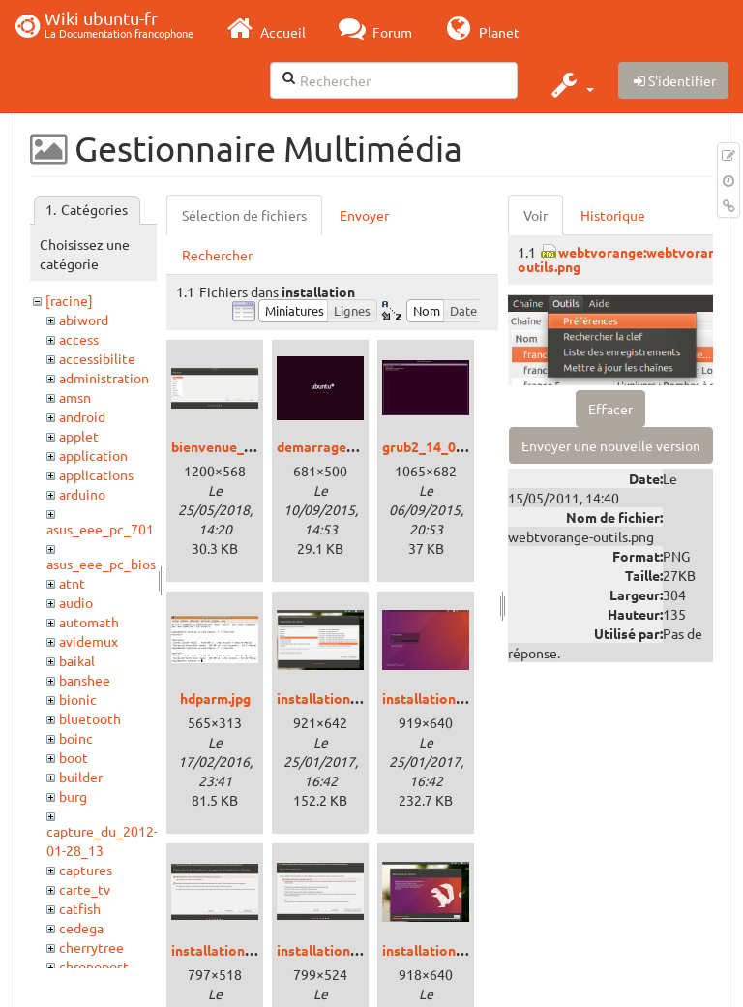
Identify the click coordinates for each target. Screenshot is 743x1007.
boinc (76, 738)
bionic (78, 699)
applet (79, 435)
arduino (82, 494)
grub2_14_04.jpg (434, 446)
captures (85, 869)
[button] (570, 84)
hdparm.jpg (215, 698)
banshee (84, 679)
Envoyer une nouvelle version (610, 445)
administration (104, 377)
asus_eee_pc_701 (100, 528)
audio (76, 602)
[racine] (69, 300)
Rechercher (217, 254)
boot (73, 757)
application (93, 455)
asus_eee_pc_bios (101, 563)
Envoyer (364, 215)
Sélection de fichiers (244, 215)
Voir (535, 215)
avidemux (88, 641)
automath (89, 621)
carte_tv (84, 889)
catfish (80, 908)
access (79, 339)
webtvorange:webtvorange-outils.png (627, 259)
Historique (612, 215)
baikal (77, 660)
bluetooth (90, 718)
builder (81, 776)
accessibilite (97, 358)
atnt (72, 583)
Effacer (610, 408)
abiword (83, 319)
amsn (75, 397)
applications (96, 474)
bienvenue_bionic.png (240, 446)
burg (73, 796)
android (82, 416)
